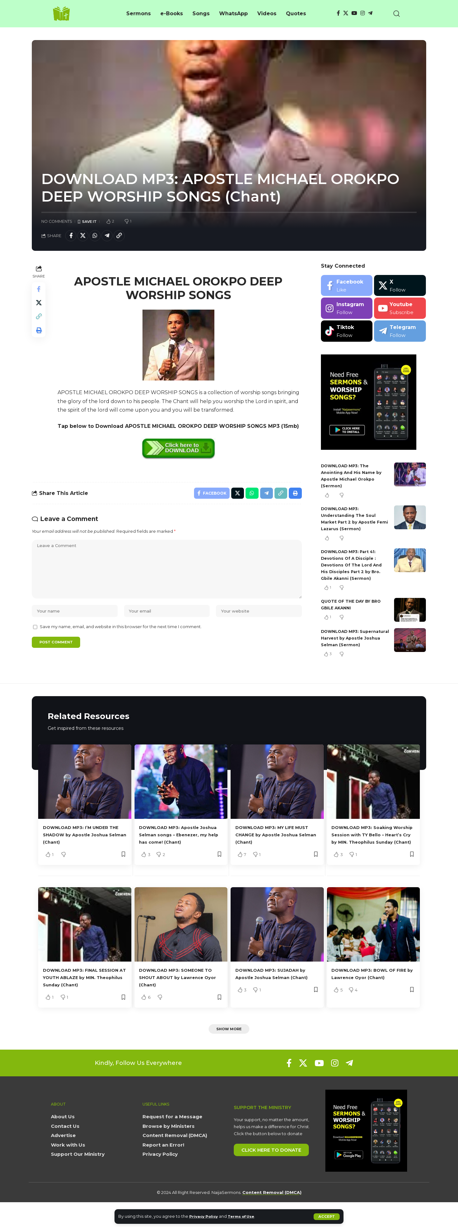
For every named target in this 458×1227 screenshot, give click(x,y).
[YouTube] (354, 13)
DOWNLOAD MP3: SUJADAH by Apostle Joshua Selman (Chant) (273, 993)
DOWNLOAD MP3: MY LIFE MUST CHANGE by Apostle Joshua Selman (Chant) (270, 843)
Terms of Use (246, 1216)
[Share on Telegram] (112, 236)
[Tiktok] (347, 333)
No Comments (56, 221)
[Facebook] (338, 13)
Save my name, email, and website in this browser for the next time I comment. (121, 641)
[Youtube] (400, 310)
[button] (326, 1216)
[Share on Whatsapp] (99, 236)
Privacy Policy (205, 1216)
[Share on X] (85, 236)
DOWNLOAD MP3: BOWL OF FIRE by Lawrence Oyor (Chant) (369, 993)
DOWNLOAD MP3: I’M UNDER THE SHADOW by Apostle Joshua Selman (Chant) (82, 843)
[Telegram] (370, 13)
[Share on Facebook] (71, 236)
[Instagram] (362, 13)
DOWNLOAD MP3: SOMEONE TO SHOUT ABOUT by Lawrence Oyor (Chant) (177, 993)
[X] (346, 13)
